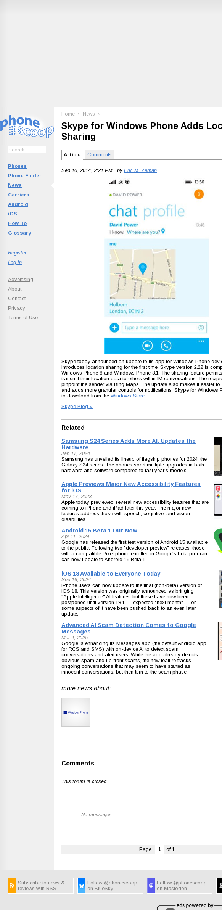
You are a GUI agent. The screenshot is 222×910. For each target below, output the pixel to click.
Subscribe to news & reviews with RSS (41, 885)
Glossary (19, 233)
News (15, 185)
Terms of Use (23, 317)
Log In (15, 262)
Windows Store (128, 396)
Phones (17, 166)
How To (17, 223)
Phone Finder (25, 175)
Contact (17, 298)
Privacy (16, 308)
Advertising (20, 279)
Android (18, 204)
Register (17, 253)
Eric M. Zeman (140, 170)
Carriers (18, 195)
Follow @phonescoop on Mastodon (182, 885)
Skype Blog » (77, 406)
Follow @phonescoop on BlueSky (112, 885)
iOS (12, 214)
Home (68, 114)
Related (73, 427)
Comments (99, 155)
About (14, 289)
